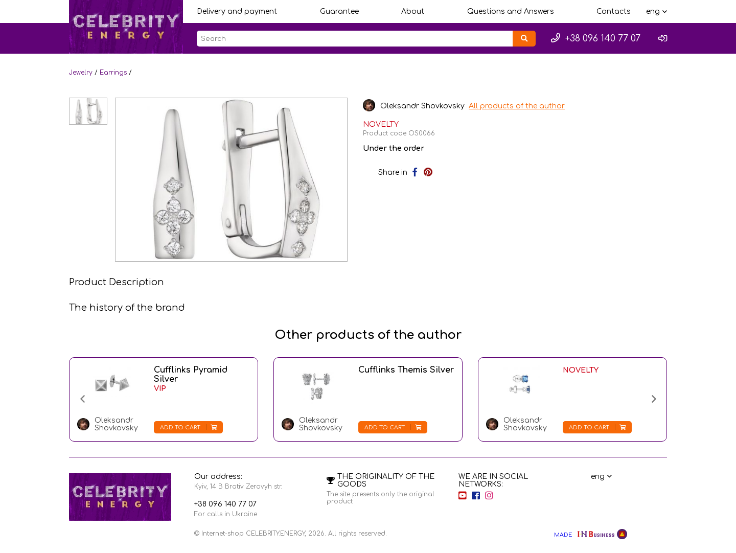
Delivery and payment (237, 11)
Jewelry (81, 72)
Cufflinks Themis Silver (406, 370)
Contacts (613, 11)
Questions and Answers (510, 11)
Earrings (113, 72)
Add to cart (188, 427)
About (412, 11)
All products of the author (518, 106)
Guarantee (339, 11)
